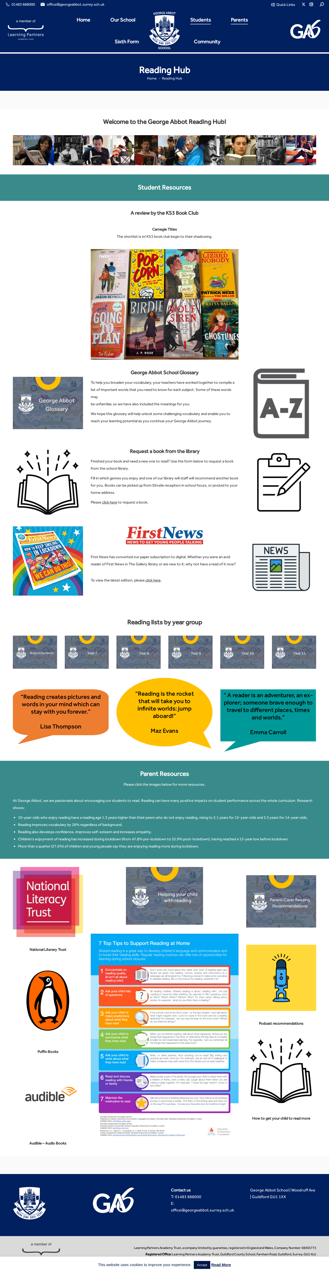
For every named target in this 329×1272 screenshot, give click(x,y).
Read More (221, 1265)
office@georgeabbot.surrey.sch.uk (72, 4)
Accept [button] (202, 1265)
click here (109, 502)
